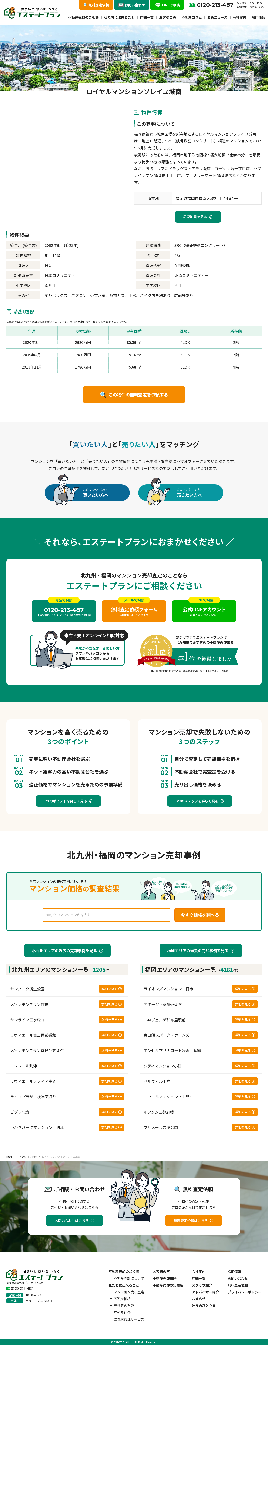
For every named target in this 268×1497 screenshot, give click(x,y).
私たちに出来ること (119, 17)
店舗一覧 (147, 17)
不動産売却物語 (165, 1278)
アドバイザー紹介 (205, 1291)
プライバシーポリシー (245, 1291)
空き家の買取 (124, 1305)
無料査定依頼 (238, 1285)
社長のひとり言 (204, 1305)
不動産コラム (191, 17)
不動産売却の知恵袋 (168, 1285)
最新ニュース (217, 17)
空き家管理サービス (129, 1319)
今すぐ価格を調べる (200, 915)
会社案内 (239, 17)
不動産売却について (129, 1278)
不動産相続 (122, 1298)
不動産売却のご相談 (83, 17)
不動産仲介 (122, 1312)
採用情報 (258, 17)
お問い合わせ (238, 1278)
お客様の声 (167, 17)
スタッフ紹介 (202, 1285)
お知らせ (198, 1298)
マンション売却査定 (129, 1291)
